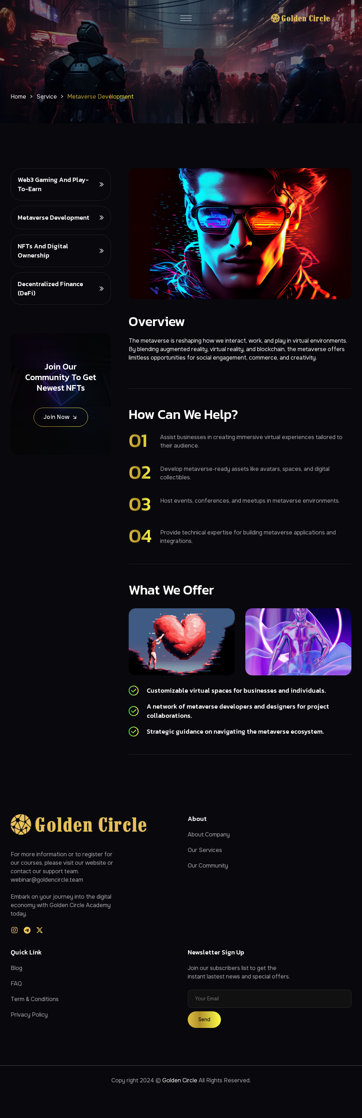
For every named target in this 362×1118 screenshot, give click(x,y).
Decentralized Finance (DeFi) (50, 288)
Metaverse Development (53, 217)
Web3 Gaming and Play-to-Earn (53, 184)
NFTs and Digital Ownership (43, 250)
